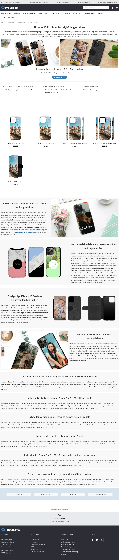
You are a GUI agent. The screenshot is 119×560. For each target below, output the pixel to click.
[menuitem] (7, 13)
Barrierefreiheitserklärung (69, 552)
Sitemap (63, 554)
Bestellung (64, 539)
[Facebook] (92, 540)
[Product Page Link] (15, 128)
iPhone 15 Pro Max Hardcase (15, 143)
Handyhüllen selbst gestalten (26, 232)
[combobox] (95, 7)
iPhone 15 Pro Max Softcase (45, 143)
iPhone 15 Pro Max (100, 494)
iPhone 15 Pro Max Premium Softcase (104, 143)
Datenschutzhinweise (38, 544)
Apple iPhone (21, 22)
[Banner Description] (59, 73)
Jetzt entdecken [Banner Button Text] (60, 77)
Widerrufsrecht (36, 549)
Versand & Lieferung (67, 544)
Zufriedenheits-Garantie (62, 2)
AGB (32, 547)
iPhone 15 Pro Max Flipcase (15, 181)
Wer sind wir (35, 539)
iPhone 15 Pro (73, 494)
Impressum (34, 542)
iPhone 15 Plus (45, 494)
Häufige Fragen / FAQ (84, 2)
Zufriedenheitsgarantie (68, 547)
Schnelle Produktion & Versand (11, 2)
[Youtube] (101, 540)
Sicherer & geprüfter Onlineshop (38, 2)
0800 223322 (114, 2)
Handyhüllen (11, 22)
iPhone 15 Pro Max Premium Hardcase (75, 143)
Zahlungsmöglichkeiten (68, 542)
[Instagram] (97, 540)
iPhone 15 (19, 494)
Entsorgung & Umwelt (68, 549)
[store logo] (10, 7)
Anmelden (112, 8)
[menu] (59, 15)
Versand (66, 509)
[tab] (59, 15)
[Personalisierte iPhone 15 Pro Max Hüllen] (59, 69)
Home (3, 22)
